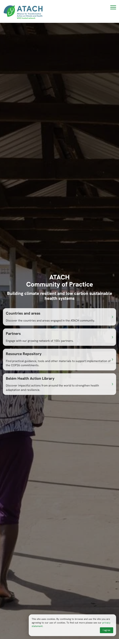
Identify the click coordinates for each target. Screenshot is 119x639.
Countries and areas (23, 313)
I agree (106, 630)
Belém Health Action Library (30, 378)
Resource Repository (23, 353)
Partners (13, 333)
